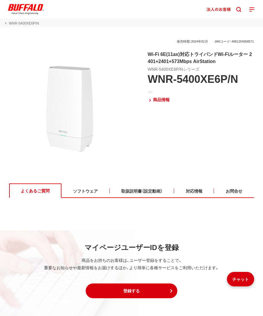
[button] (131, 290)
